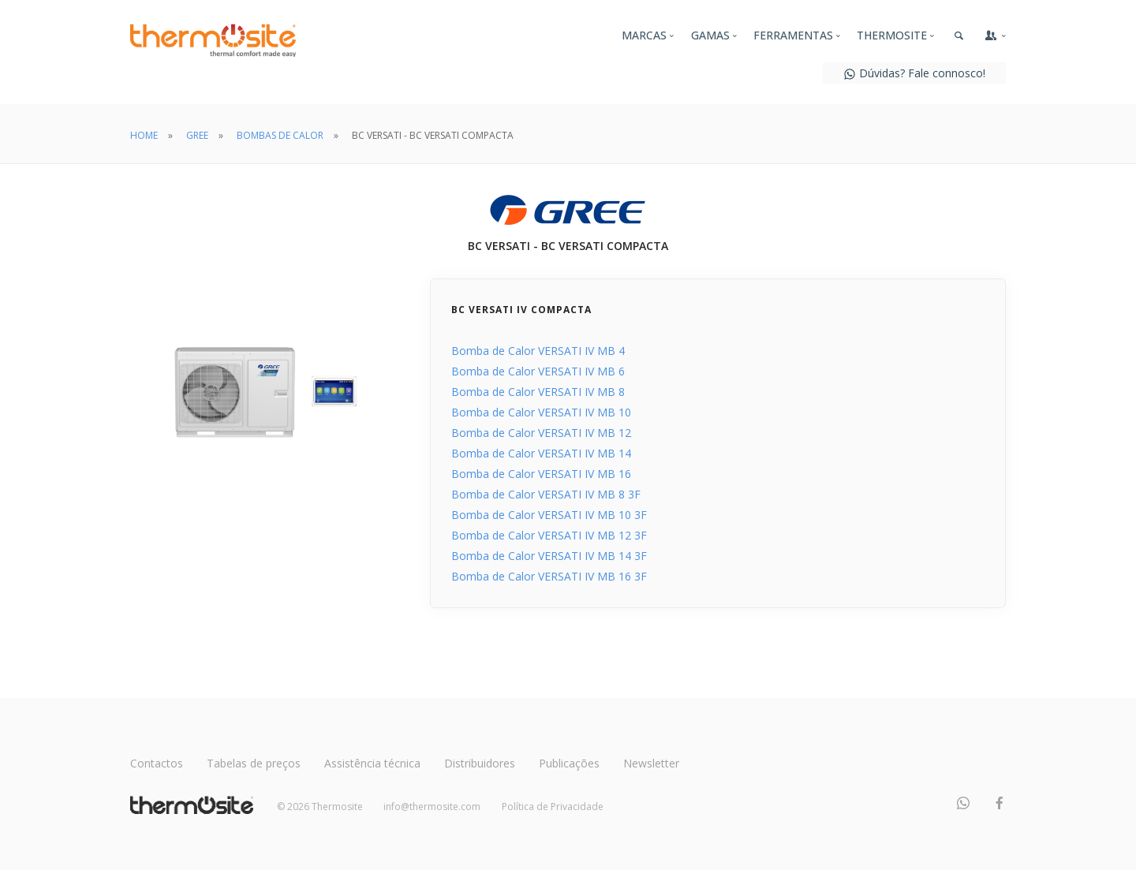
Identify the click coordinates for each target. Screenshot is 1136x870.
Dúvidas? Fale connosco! (914, 72)
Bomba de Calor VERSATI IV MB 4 (538, 350)
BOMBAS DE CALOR (280, 135)
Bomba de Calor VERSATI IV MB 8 (538, 391)
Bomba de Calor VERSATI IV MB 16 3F (549, 576)
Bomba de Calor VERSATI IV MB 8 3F (546, 494)
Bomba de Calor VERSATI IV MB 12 (541, 432)
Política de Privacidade (553, 806)
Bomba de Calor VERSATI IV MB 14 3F (549, 555)
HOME (144, 135)
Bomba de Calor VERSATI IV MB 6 (538, 371)
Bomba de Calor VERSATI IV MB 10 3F (549, 514)
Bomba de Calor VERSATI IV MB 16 (541, 473)
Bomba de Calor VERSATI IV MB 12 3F (549, 535)
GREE (197, 135)
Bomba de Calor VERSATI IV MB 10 (541, 412)
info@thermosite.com (431, 806)
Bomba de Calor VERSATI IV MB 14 (541, 453)
